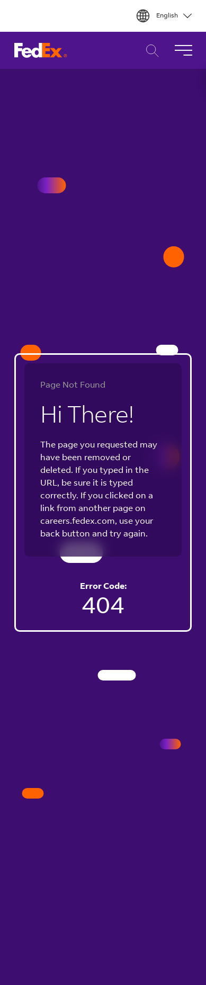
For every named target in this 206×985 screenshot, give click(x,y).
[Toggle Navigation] (183, 50)
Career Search (149, 50)
